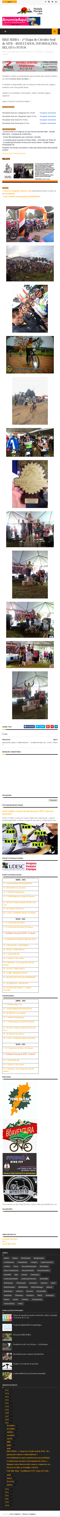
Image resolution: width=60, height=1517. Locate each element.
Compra (34, 1262)
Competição (49, 52)
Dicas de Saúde (28, 1271)
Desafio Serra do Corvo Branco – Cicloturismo (30, 1344)
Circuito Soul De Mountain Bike (13, 154)
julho (9, 1442)
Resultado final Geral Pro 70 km (15, 120)
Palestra (19, 1291)
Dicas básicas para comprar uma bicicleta (28, 1354)
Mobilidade (23, 1287)
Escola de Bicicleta (10, 1239)
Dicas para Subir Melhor (22, 1335)
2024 (7, 1393)
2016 (7, 1419)
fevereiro (11, 1481)
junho (9, 1445)
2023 (7, 1397)
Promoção (50, 1295)
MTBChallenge (37, 1287)
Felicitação (35, 1275)
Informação (21, 1283)
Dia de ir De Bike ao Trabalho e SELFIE (22, 1467)
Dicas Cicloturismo (11, 1271)
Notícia (49, 1287)
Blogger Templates (29, 1514)
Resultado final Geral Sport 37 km (15, 123)
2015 (7, 1423)
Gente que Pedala (11, 1279)
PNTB (40, 1295)
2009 (7, 1505)
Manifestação (9, 1287)
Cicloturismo (39, 52)
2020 (7, 1406)
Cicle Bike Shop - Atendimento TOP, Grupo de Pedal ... (28, 1471)
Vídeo (20, 1304)
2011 (7, 1499)
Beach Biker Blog (9, 1244)
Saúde (15, 1300)
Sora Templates (15, 1514)
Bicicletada (25, 1258)
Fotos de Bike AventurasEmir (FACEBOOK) (21, 197)
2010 (7, 1502)
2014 (7, 1489)
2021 (7, 1403)
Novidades (8, 1291)
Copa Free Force (47, 1262)
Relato (6, 1300)
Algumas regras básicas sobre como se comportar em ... (29, 1464)
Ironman (44, 1283)
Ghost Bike (44, 1279)
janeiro (10, 1485)
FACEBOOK (10, 194)
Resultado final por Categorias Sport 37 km (19, 117)
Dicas (16, 1267)
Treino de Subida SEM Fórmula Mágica (27, 1325)
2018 (7, 1413)
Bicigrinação (39, 1258)
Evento (5, 55)
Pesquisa (30, 1295)
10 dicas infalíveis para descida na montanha (29, 1373)
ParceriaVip (41, 1291)
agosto (10, 1439)
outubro (10, 1432)
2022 (7, 1400)
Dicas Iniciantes (44, 1271)
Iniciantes (33, 1283)
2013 (7, 1492)
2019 (7, 1410)
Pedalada (7, 1295)
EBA (16, 1275)
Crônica (7, 1267)
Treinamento (37, 1300)
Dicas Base (44, 1267)
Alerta (6, 1258)
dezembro (11, 1425)
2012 (7, 1495)
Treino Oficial (9, 1304)
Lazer (53, 1283)
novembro (11, 1429)
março (9, 1478)
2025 (7, 1390)
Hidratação (8, 1283)
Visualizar (43, 113)
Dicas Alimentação (29, 1267)
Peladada (19, 1295)
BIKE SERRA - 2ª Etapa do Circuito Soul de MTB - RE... (28, 1451)
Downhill (7, 1275)
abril (9, 1475)
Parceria (30, 1291)
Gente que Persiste (29, 1279)
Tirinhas (25, 1300)
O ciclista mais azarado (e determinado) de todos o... (28, 1461)
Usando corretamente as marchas (25, 1364)
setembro (11, 1435)
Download (52, 113)
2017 (7, 1416)
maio (9, 1448)
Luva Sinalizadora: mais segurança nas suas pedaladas (28, 1458)
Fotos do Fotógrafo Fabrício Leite (17, 191)
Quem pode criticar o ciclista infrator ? (22, 1454)
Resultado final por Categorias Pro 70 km (18, 113)
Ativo (4, 1241)
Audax (15, 1258)
